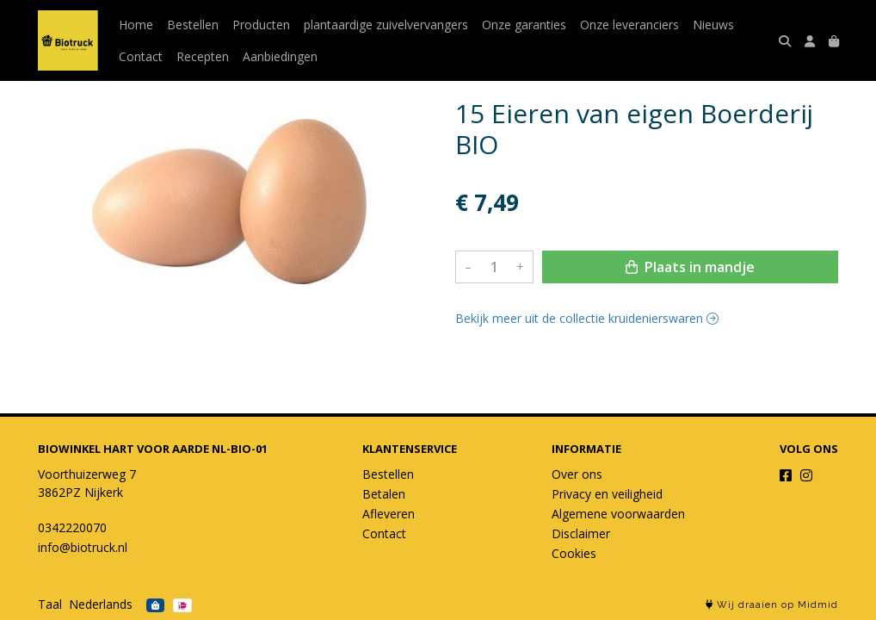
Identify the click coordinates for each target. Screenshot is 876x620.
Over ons (577, 474)
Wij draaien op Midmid (772, 605)
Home (136, 24)
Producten (261, 24)
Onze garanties (524, 24)
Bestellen (193, 24)
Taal (50, 604)
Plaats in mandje (690, 266)
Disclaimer (581, 533)
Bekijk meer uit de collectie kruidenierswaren (587, 318)
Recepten (202, 56)
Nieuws (713, 24)
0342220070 (72, 527)
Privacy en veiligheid (607, 494)
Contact (141, 56)
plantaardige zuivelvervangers (386, 24)
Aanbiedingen (280, 56)
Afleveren (388, 513)
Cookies (574, 553)
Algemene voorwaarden (618, 513)
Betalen (383, 494)
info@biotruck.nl (82, 547)
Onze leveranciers (629, 24)
